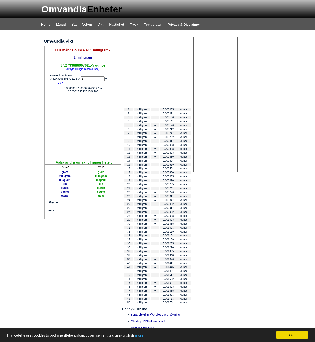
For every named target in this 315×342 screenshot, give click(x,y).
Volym (87, 24)
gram (65, 172)
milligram (65, 176)
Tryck (134, 24)
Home (45, 24)
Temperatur (153, 24)
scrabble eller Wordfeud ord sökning (155, 314)
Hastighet (116, 24)
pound (65, 191)
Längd (61, 24)
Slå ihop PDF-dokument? (148, 321)
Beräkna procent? (143, 328)
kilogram (64, 180)
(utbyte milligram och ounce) (83, 69)
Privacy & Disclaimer (184, 24)
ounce (65, 187)
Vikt (100, 24)
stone (64, 195)
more (139, 335)
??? (60, 82)
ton (65, 183)
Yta (74, 24)
